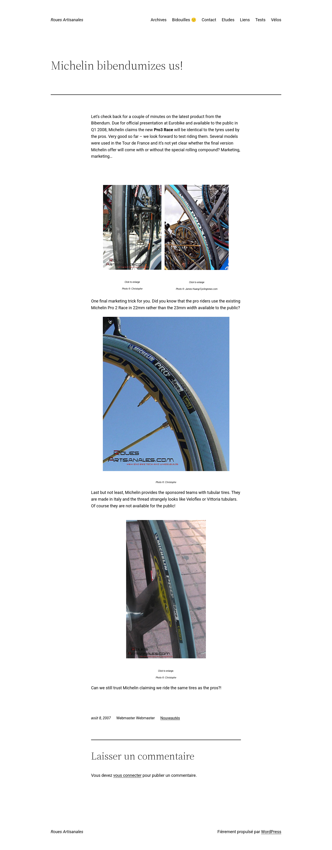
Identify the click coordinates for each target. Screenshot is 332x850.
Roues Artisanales (67, 19)
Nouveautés (170, 718)
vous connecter (127, 775)
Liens (245, 19)
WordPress (271, 831)
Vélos (276, 19)
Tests (260, 19)
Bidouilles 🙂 (184, 19)
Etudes (228, 19)
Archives (159, 19)
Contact (209, 19)
